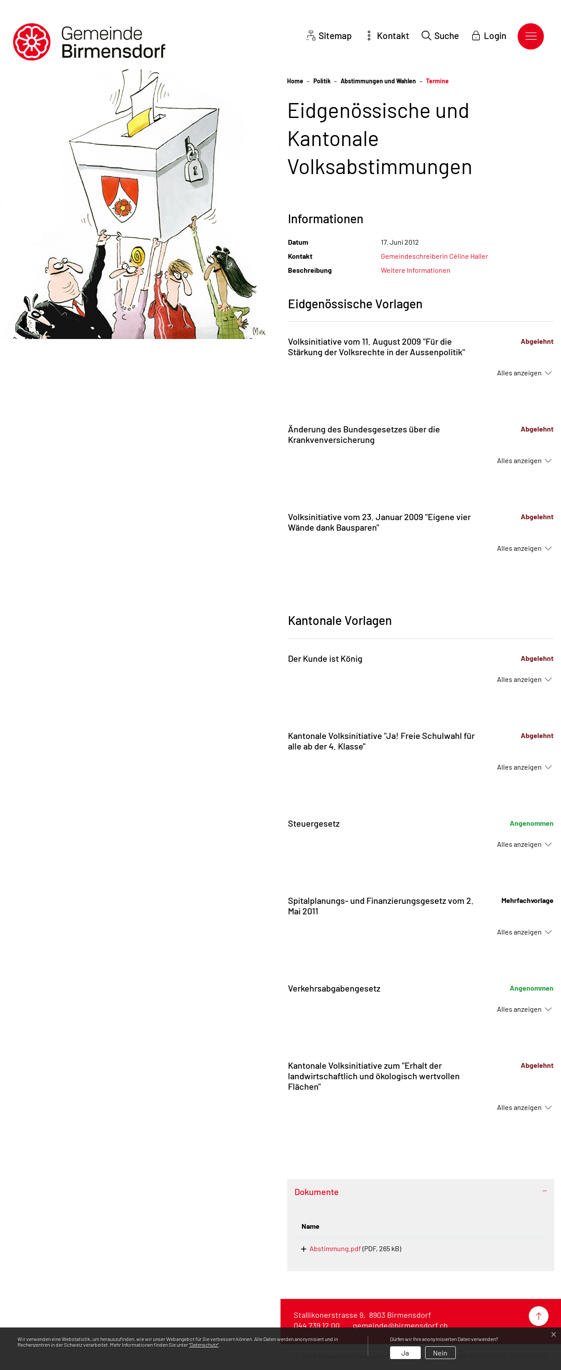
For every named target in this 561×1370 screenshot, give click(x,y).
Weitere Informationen (416, 270)
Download (507, 1250)
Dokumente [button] (317, 1191)
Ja (405, 1353)
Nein (440, 1353)
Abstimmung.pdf (327, 1248)
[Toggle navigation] (531, 36)
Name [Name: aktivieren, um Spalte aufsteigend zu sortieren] (311, 1226)
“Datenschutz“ (204, 1344)
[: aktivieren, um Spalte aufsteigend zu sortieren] (507, 1226)
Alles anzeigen (519, 372)
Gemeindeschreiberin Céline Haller (434, 256)
